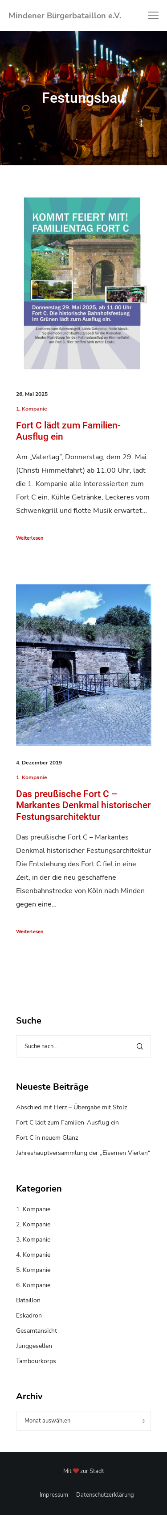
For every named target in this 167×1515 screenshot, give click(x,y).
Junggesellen (34, 1346)
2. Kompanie (33, 1224)
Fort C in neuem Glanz (47, 1137)
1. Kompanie (31, 409)
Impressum (54, 1495)
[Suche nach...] (83, 1046)
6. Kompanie (33, 1285)
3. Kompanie (33, 1239)
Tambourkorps (36, 1361)
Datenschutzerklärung (105, 1495)
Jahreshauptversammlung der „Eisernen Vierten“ (83, 1153)
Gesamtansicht (36, 1330)
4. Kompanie (33, 1255)
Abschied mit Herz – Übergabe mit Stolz (71, 1107)
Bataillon (28, 1300)
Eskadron (29, 1315)
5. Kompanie (33, 1270)
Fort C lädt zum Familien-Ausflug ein (67, 1122)
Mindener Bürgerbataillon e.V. (64, 15)
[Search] (139, 1046)
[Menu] (149, 15)
